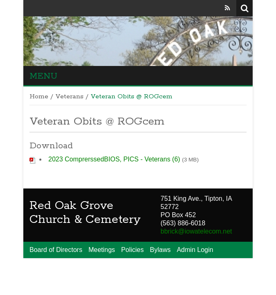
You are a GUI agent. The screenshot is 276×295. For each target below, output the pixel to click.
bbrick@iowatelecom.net (196, 231)
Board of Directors (55, 249)
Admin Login (195, 249)
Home (38, 97)
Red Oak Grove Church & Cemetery (85, 212)
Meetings (101, 249)
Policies (132, 249)
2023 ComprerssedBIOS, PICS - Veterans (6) (114, 159)
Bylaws (160, 249)
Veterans (69, 97)
